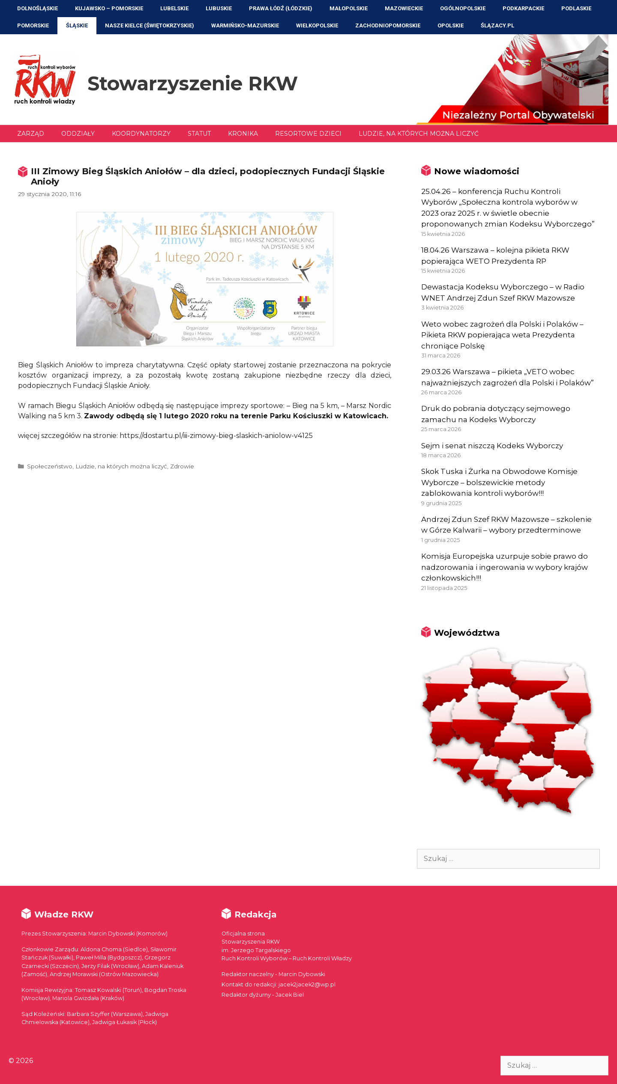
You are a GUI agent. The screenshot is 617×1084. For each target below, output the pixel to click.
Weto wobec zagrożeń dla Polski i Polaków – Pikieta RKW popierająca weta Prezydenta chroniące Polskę (502, 335)
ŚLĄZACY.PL (497, 25)
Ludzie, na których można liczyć (419, 133)
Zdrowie (182, 466)
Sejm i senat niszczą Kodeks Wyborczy (492, 445)
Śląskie (77, 25)
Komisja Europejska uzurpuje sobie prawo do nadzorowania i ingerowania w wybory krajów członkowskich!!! (504, 567)
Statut (199, 133)
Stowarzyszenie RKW (192, 83)
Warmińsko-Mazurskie (245, 25)
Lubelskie (174, 8)
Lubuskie (219, 8)
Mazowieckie (404, 8)
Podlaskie (576, 8)
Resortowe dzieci (308, 133)
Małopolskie (348, 8)
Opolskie (450, 25)
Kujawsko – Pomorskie (109, 8)
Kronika (243, 133)
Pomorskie (33, 25)
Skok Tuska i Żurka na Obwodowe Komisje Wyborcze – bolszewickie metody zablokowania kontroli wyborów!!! (499, 482)
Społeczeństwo (49, 466)
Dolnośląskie (37, 8)
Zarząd (30, 133)
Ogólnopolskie (462, 8)
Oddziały (78, 133)
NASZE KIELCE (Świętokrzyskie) (149, 25)
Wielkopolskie (317, 25)
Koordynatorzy (141, 133)
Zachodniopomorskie (387, 25)
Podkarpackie (523, 8)
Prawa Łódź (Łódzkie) (280, 8)
